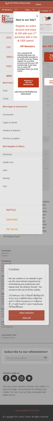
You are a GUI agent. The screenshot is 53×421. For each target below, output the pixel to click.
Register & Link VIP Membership (28, 83)
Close (37, 14)
